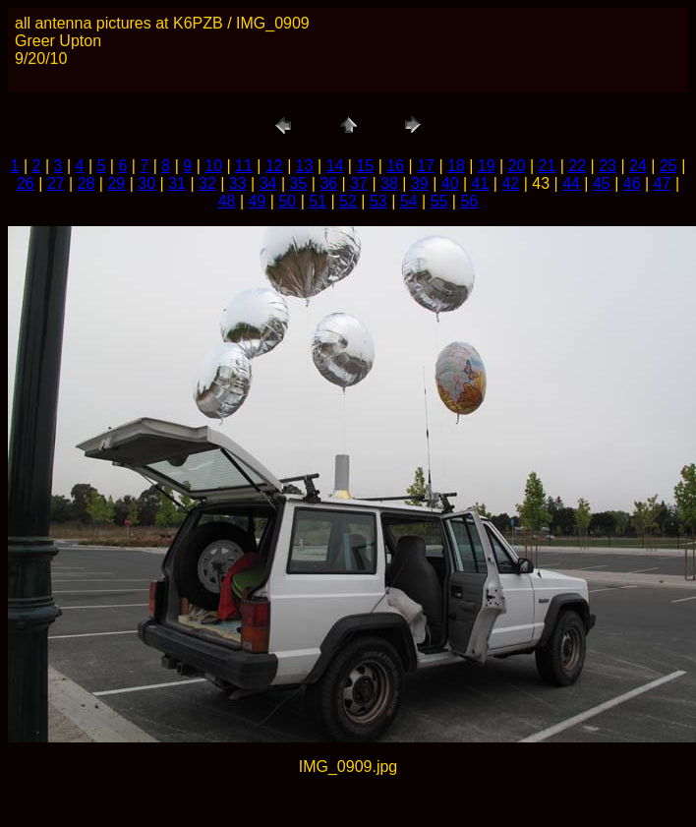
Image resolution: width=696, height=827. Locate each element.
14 (335, 165)
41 (481, 183)
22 (577, 165)
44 (571, 183)
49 (257, 201)
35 (299, 183)
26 (25, 183)
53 (378, 201)
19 (486, 165)
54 (409, 201)
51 (317, 201)
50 (287, 201)
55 (439, 201)
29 (116, 183)
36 (328, 183)
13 (305, 165)
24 (638, 165)
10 (213, 165)
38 (389, 183)
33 (238, 183)
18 (456, 165)
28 (86, 183)
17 (426, 165)
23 (607, 165)
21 (547, 165)
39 (420, 183)
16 (395, 165)
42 (510, 183)
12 (274, 165)
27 (56, 183)
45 (601, 183)
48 (227, 201)
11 (244, 165)
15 (365, 165)
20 (517, 165)
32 (207, 183)
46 (632, 183)
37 (359, 183)
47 (662, 183)
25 (668, 165)
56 (469, 201)
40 (450, 183)
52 (348, 201)
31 (177, 183)
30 (146, 183)
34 (268, 183)
